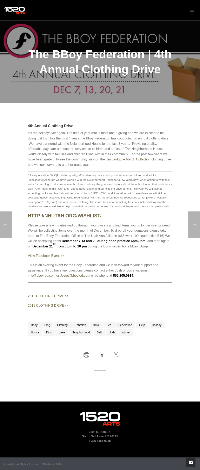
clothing (62, 325)
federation (125, 325)
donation (80, 325)
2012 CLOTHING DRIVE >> (48, 296)
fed (109, 325)
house (35, 332)
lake (62, 332)
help (142, 325)
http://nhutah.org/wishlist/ (64, 215)
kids (49, 332)
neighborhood (81, 332)
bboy (34, 325)
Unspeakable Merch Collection (128, 159)
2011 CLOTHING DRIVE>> (48, 305)
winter (126, 332)
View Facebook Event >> (46, 256)
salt (99, 332)
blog (47, 325)
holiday (157, 325)
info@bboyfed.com (41, 275)
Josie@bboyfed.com (75, 275)
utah (112, 332)
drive (96, 325)
